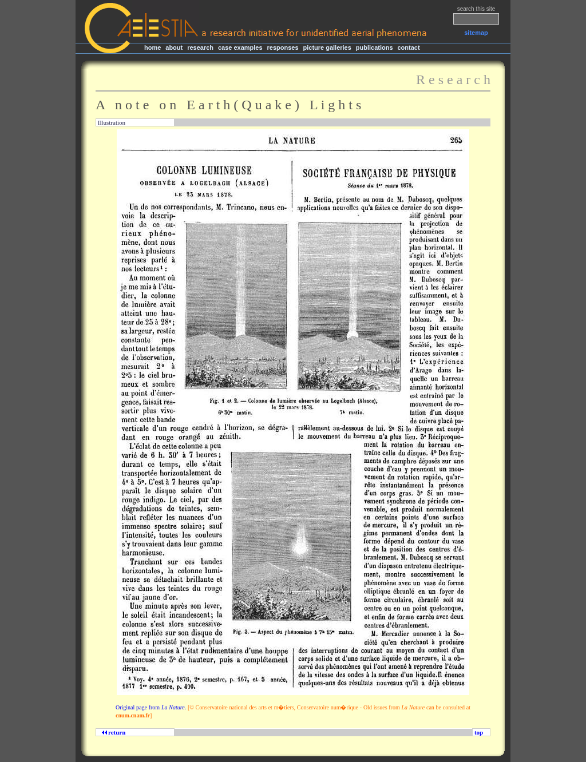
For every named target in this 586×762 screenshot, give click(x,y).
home (152, 47)
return (115, 732)
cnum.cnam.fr (133, 715)
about (174, 47)
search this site (476, 9)
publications (374, 47)
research (200, 47)
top (479, 732)
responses (283, 47)
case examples (240, 47)
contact (408, 47)
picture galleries (327, 47)
